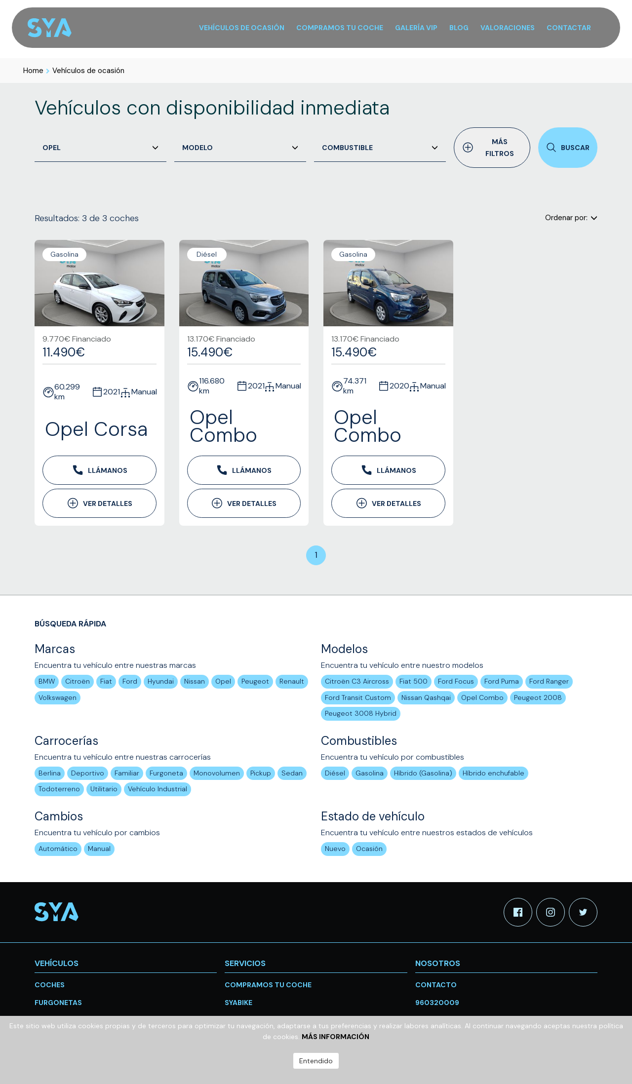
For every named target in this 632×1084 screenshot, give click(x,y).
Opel (223, 681)
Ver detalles (99, 503)
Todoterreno (59, 788)
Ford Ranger (549, 681)
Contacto (436, 984)
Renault (291, 681)
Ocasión (369, 848)
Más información (335, 1036)
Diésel (335, 773)
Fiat (106, 681)
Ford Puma (501, 681)
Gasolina (370, 773)
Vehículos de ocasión (88, 71)
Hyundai (161, 681)
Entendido (316, 1060)
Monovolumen (217, 773)
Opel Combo (482, 697)
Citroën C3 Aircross (357, 681)
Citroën (77, 681)
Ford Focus (456, 681)
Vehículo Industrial (157, 788)
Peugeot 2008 (538, 697)
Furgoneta (166, 773)
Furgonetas (58, 1002)
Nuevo (335, 848)
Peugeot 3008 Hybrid (360, 713)
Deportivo (87, 773)
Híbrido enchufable (493, 773)
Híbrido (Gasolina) (423, 773)
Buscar (568, 147)
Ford (129, 681)
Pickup (260, 773)
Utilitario (104, 788)
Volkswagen (58, 697)
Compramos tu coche (268, 984)
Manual (99, 848)
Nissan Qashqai (426, 697)
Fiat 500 (413, 681)
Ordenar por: (571, 218)
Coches (50, 984)
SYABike (238, 1002)
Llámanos (99, 470)
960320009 (437, 1002)
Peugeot (255, 681)
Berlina (50, 773)
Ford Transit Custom (358, 697)
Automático (58, 848)
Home (33, 71)
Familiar (127, 773)
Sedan (292, 773)
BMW (47, 681)
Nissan (194, 681)
